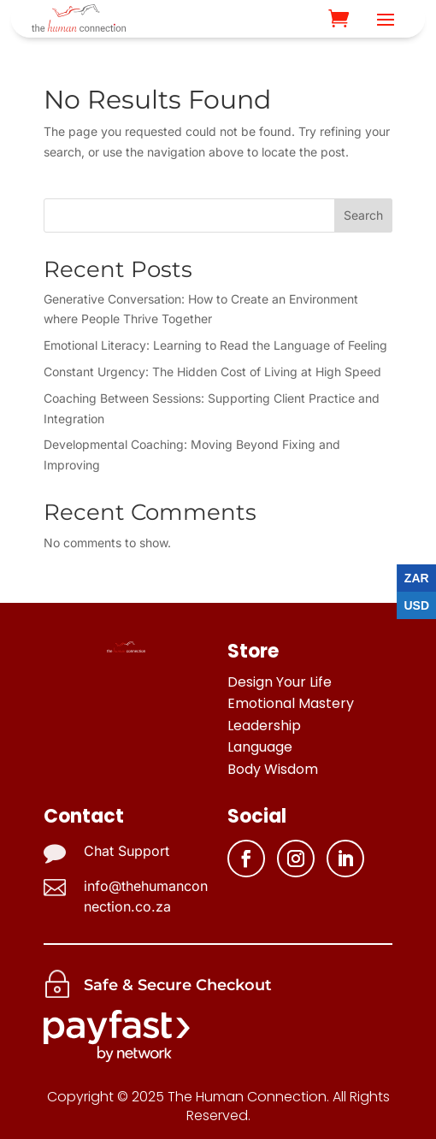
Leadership (264, 725)
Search (363, 215)
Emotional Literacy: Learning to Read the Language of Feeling (215, 345)
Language (259, 747)
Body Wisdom (272, 769)
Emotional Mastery (290, 703)
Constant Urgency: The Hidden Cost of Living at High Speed (212, 371)
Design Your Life (279, 682)
